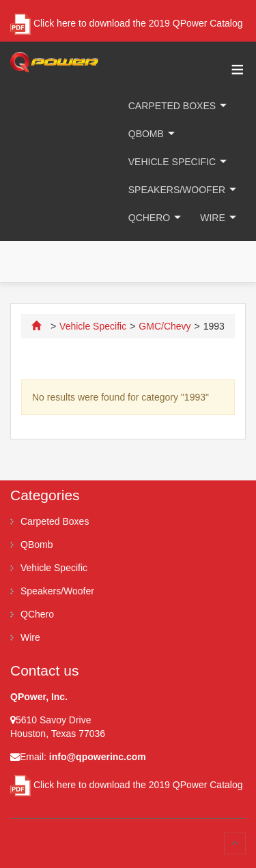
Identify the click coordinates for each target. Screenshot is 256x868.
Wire (212, 217)
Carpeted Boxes (172, 105)
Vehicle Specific (172, 161)
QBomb (146, 133)
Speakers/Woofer (176, 189)
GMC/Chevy (164, 326)
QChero (149, 217)
